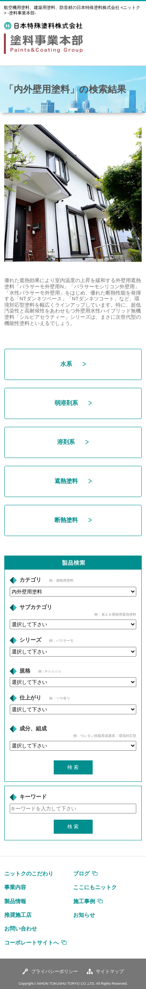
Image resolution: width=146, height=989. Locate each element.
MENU (134, 26)
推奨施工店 (18, 915)
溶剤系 (73, 442)
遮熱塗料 (73, 481)
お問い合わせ (20, 928)
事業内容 (15, 887)
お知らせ (84, 915)
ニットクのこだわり (28, 873)
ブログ (81, 873)
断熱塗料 (73, 520)
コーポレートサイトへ (31, 942)
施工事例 (84, 901)
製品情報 (15, 901)
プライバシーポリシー (54, 971)
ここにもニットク (95, 887)
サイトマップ (110, 971)
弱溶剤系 (73, 403)
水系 (73, 363)
